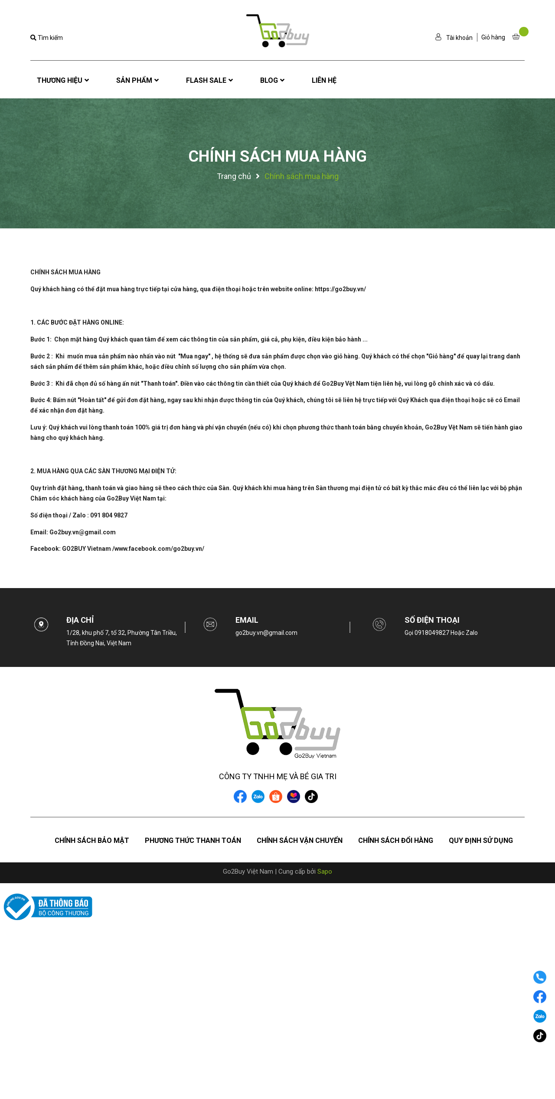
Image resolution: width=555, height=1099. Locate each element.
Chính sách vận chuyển (300, 840)
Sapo (324, 871)
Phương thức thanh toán (193, 840)
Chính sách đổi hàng (395, 840)
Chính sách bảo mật (92, 840)
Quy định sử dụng (481, 840)
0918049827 (433, 632)
